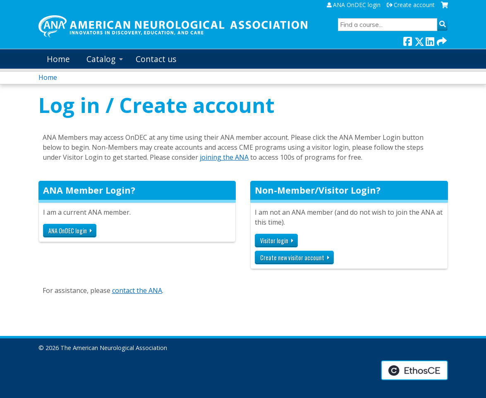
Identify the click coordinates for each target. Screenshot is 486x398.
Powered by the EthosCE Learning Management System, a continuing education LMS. (414, 370)
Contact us (156, 59)
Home (58, 59)
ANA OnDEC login (357, 5)
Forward (441, 40)
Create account (414, 5)
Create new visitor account (292, 257)
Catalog (100, 59)
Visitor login (274, 240)
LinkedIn (430, 40)
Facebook (407, 40)
